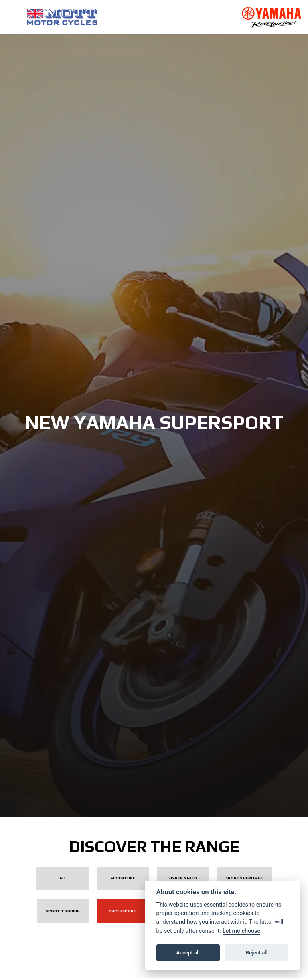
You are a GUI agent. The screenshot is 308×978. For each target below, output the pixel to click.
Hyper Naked (183, 878)
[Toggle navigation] (12, 17)
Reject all (256, 953)
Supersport (123, 911)
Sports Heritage (244, 878)
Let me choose (242, 930)
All (62, 878)
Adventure (122, 878)
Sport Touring (63, 911)
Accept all (188, 953)
